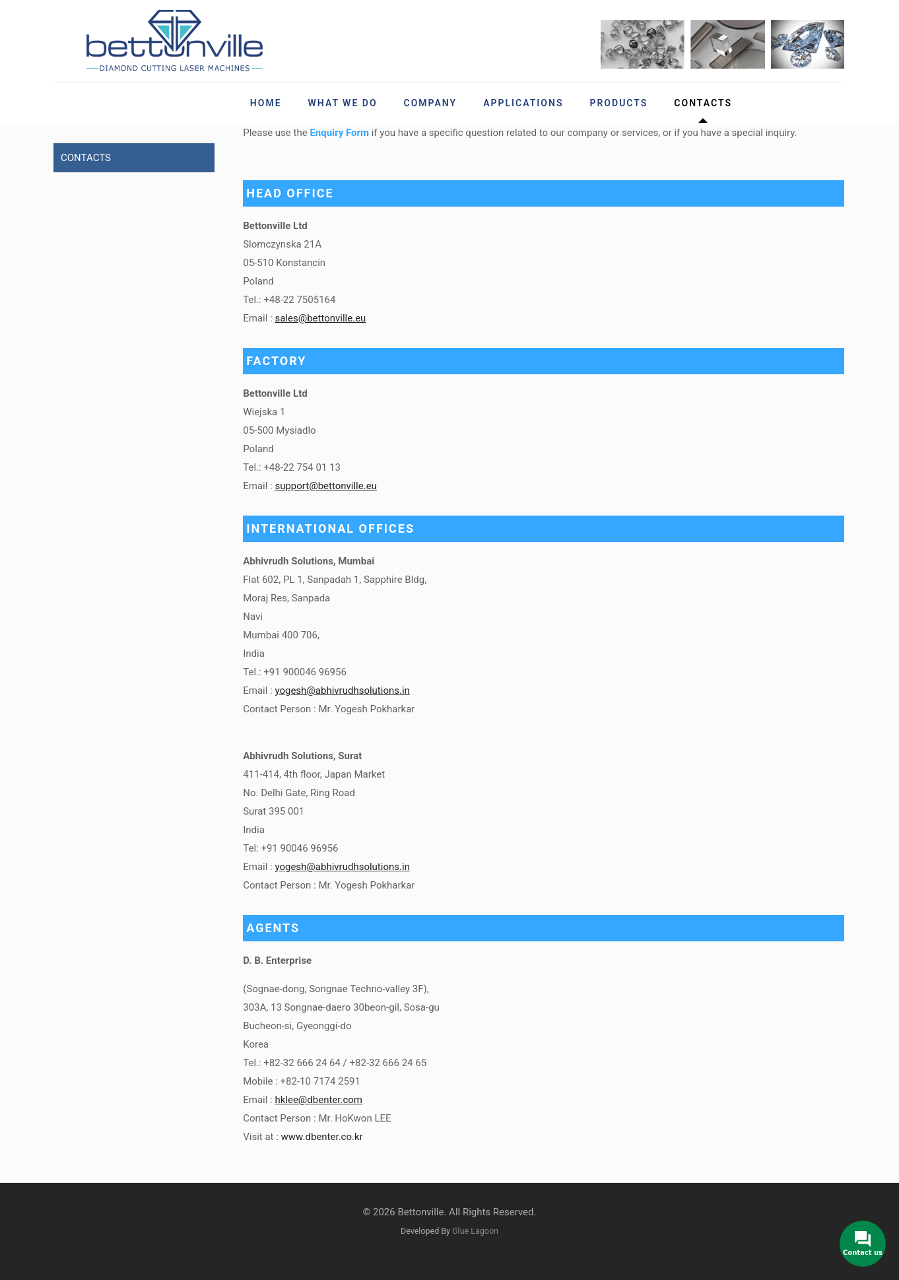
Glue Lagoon (475, 1231)
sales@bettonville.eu (320, 318)
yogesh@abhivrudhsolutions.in (342, 690)
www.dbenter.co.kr (322, 1137)
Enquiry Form (339, 133)
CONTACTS (86, 158)
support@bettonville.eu (325, 486)
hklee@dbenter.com (318, 1100)
